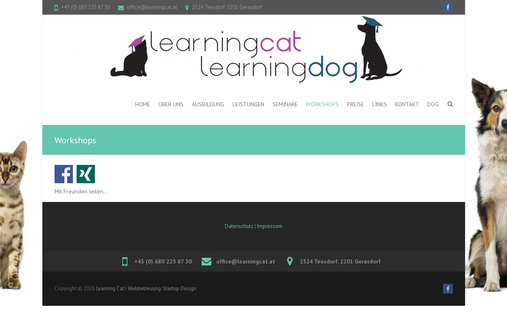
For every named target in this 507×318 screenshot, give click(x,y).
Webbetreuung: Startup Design (162, 288)
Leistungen (248, 104)
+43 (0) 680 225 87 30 (85, 7)
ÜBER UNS (171, 104)
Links (379, 104)
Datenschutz (239, 226)
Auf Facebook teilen (64, 174)
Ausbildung (208, 104)
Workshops (322, 104)
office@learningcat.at (152, 7)
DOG (433, 104)
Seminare (285, 104)
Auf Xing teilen (86, 174)
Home (142, 104)
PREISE (355, 104)
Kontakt (407, 104)
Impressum (269, 226)
